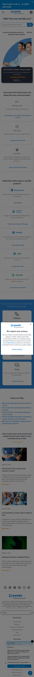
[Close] (31, 324)
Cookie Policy (10, 343)
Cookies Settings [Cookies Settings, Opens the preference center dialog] (17, 349)
